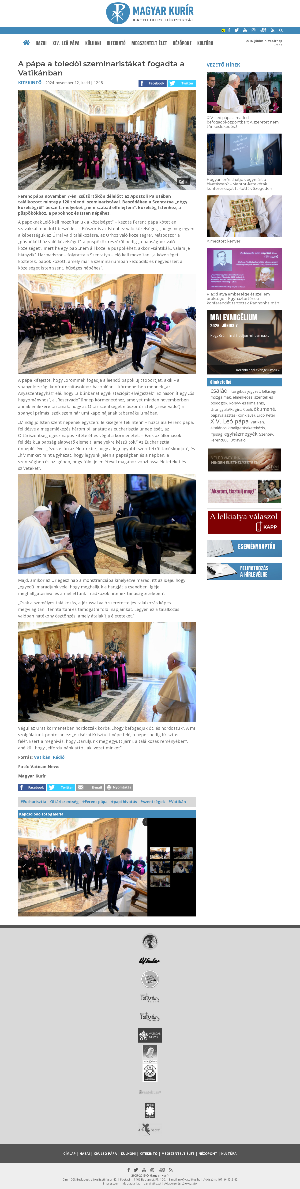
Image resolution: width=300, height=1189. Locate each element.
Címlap (69, 1153)
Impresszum (111, 1183)
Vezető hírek (223, 65)
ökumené (264, 409)
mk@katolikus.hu (189, 1180)
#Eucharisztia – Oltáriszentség (49, 801)
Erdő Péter (266, 415)
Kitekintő (116, 43)
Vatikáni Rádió (49, 757)
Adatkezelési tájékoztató (180, 1183)
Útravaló (238, 440)
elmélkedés (242, 397)
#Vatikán (177, 801)
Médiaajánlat (131, 1183)
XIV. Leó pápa (66, 43)
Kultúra (205, 43)
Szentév (266, 434)
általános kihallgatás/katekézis (237, 427)
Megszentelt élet (149, 43)
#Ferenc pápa (95, 801)
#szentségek (152, 801)
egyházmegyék (240, 434)
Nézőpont (182, 43)
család (219, 390)
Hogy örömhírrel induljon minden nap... (239, 325)
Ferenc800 (219, 440)
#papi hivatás (124, 801)
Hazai (41, 43)
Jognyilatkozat (152, 1183)
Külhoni (93, 43)
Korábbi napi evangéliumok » (258, 370)
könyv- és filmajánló (246, 403)
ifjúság (216, 434)
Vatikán (257, 422)
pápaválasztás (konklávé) (232, 415)
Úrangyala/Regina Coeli (231, 409)
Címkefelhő (221, 382)
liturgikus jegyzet (244, 391)
